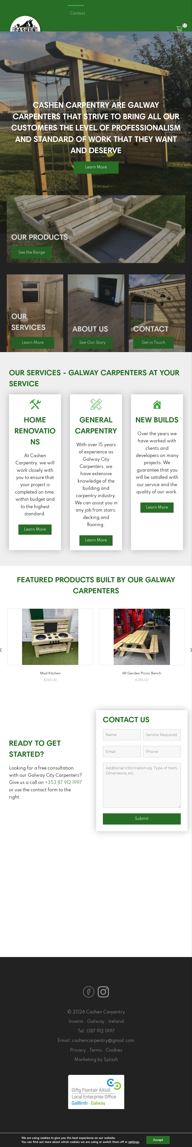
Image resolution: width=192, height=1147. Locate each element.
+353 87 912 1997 (63, 783)
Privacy (78, 1050)
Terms (95, 1050)
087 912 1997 (100, 1031)
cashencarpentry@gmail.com (103, 1041)
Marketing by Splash (96, 1060)
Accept (158, 1140)
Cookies (114, 1050)
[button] (96, 167)
